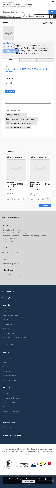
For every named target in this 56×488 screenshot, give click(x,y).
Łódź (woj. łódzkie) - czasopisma (18, 127)
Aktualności (7, 393)
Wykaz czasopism (9, 380)
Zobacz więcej (8, 345)
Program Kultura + (9, 311)
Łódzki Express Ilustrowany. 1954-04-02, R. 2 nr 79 (40, 184)
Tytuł (4, 362)
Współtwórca (8, 367)
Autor (5, 358)
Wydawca (6, 371)
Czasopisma (7, 324)
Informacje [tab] (28, 60)
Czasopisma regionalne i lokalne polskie (21, 119)
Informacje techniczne (11, 398)
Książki (5, 320)
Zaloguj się (7, 427)
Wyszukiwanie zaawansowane (35, 16)
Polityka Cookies (9, 402)
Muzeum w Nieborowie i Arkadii (14, 338)
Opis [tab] (10, 60)
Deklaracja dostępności (11, 411)
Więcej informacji (40, 479)
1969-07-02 (9, 78)
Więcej (45, 205)
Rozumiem (29, 482)
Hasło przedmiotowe (10, 376)
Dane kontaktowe (9, 407)
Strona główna (8, 298)
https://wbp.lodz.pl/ (10, 275)
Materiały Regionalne (10, 315)
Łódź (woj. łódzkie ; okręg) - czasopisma (20, 123)
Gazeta (7, 86)
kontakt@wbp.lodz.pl (10, 264)
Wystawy (6, 329)
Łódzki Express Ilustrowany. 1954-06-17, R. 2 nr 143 (16, 184)
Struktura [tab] (45, 60)
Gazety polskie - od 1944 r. (16, 115)
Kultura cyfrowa (8, 333)
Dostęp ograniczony (9, 45)
